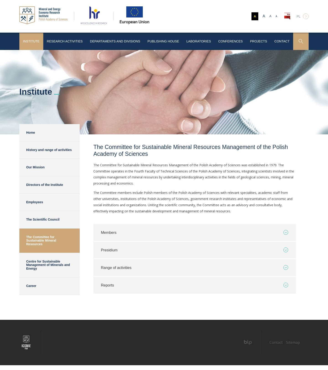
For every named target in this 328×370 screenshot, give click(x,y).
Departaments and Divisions (114, 40)
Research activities (65, 40)
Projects (257, 40)
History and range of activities (49, 148)
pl (298, 16)
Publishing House (161, 40)
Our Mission (35, 166)
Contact (282, 40)
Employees (34, 201)
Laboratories (197, 40)
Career (31, 285)
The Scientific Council (42, 218)
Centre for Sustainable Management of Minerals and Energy (48, 263)
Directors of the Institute (44, 183)
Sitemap (293, 347)
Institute (31, 40)
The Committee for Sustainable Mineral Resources (41, 239)
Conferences (229, 40)
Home (30, 131)
